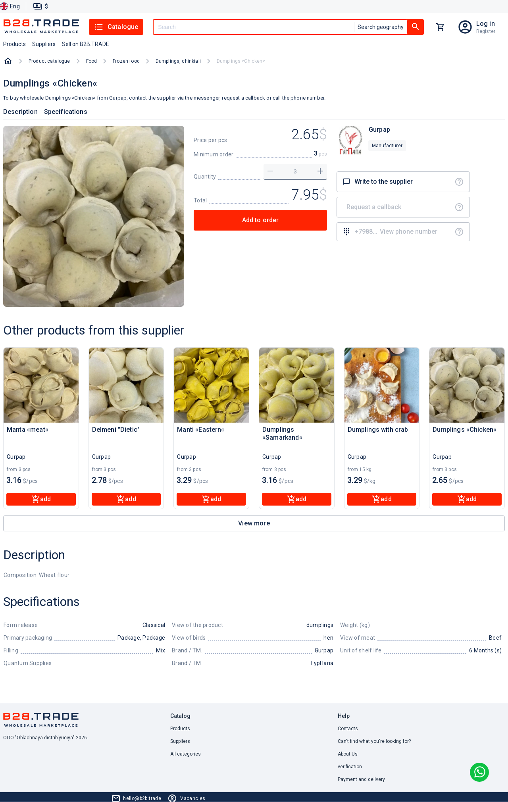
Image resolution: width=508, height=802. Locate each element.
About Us (348, 754)
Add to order (260, 220)
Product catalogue (49, 61)
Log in (485, 23)
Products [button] (14, 44)
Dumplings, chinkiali (178, 61)
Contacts (348, 728)
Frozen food (126, 61)
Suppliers (180, 741)
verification (350, 766)
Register (485, 31)
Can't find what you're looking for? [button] (374, 741)
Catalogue (116, 27)
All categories (185, 754)
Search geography (381, 27)
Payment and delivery (361, 779)
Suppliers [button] (44, 44)
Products (180, 728)
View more (253, 523)
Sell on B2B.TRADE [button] (85, 44)
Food (91, 61)
